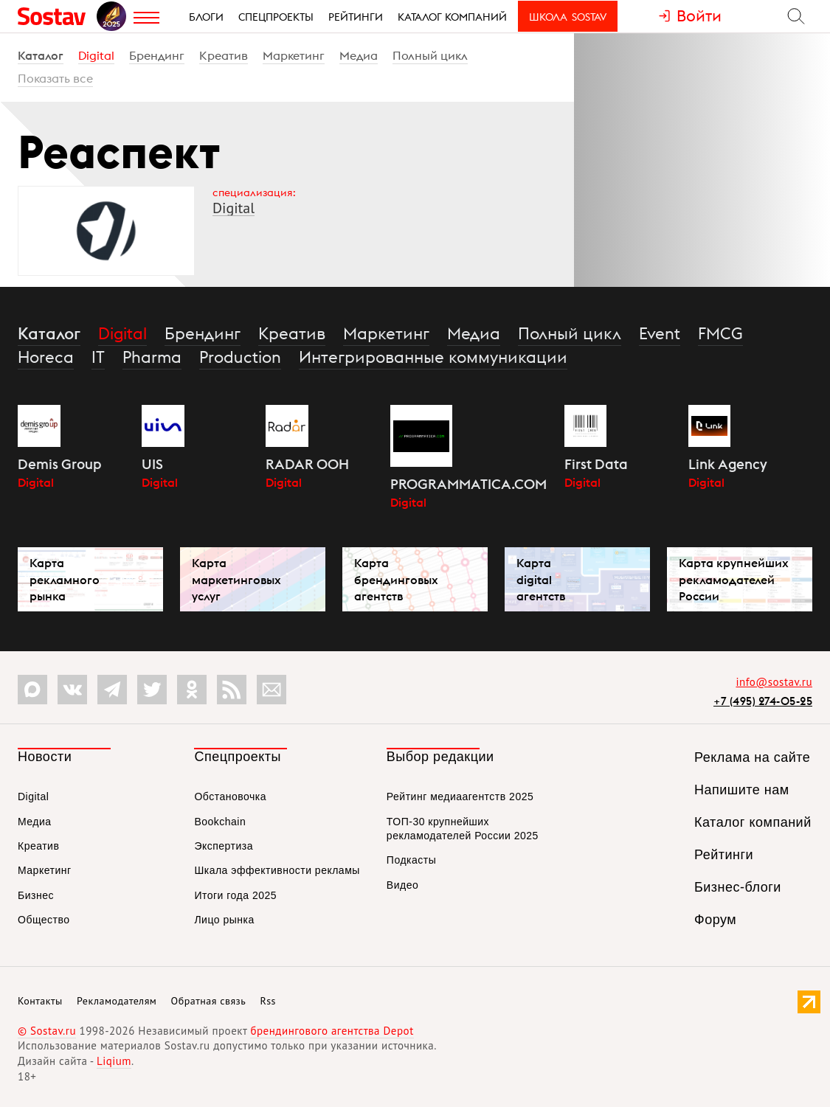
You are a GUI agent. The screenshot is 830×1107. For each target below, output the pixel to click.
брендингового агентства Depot (331, 1031)
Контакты (40, 1000)
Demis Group (60, 464)
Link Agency (727, 464)
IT (98, 357)
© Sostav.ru (47, 1031)
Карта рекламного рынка (65, 579)
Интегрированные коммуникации (433, 357)
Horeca (46, 357)
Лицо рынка (224, 920)
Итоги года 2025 (235, 895)
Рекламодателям (116, 1000)
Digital (96, 55)
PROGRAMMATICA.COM (468, 484)
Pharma (151, 357)
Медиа (358, 55)
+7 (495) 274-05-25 (762, 701)
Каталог (40, 55)
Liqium (114, 1061)
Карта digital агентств (540, 579)
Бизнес (36, 895)
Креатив (223, 55)
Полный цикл (430, 55)
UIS (152, 464)
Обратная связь (208, 1000)
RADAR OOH (307, 464)
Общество (44, 920)
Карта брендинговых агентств (396, 579)
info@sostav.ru (774, 682)
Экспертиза (223, 846)
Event (659, 333)
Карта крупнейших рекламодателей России (734, 579)
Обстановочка (230, 796)
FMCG (720, 333)
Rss (268, 1000)
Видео (402, 885)
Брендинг (156, 55)
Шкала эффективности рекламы (276, 870)
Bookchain (220, 821)
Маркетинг (294, 55)
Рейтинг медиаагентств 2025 (460, 796)
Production (240, 357)
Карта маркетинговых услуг (236, 579)
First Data (596, 464)
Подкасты (411, 860)
